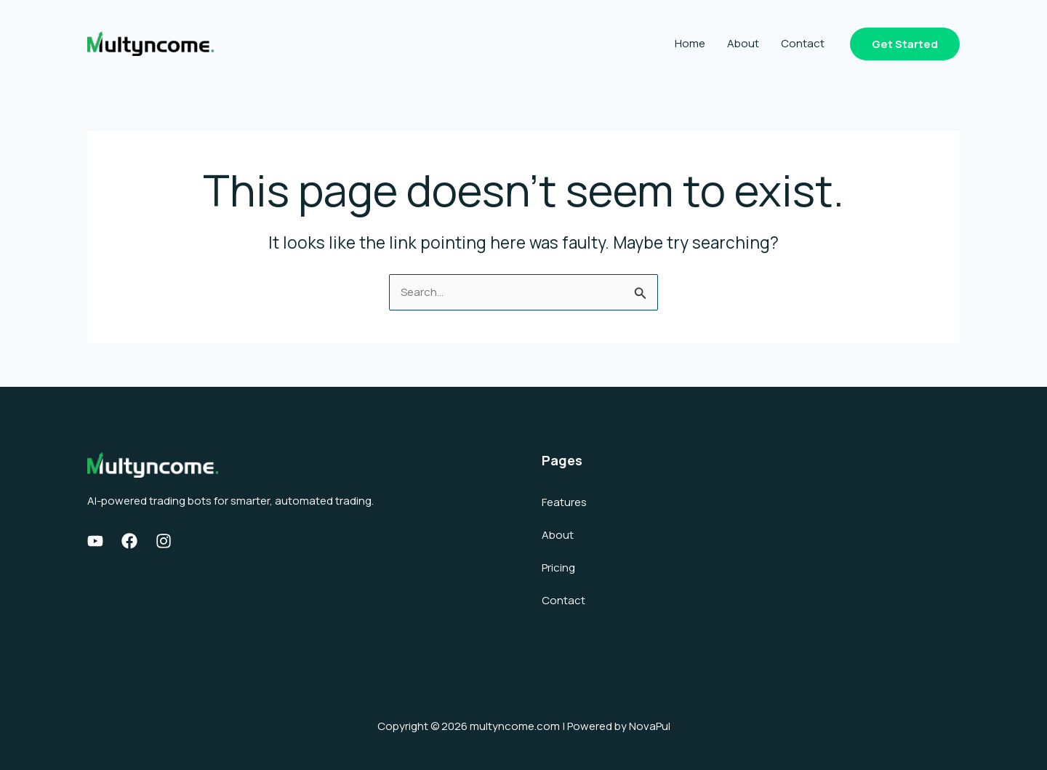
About (743, 43)
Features (564, 502)
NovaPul (649, 726)
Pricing (558, 567)
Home (690, 43)
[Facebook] (129, 541)
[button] (905, 44)
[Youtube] (95, 541)
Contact (803, 43)
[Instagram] (164, 541)
